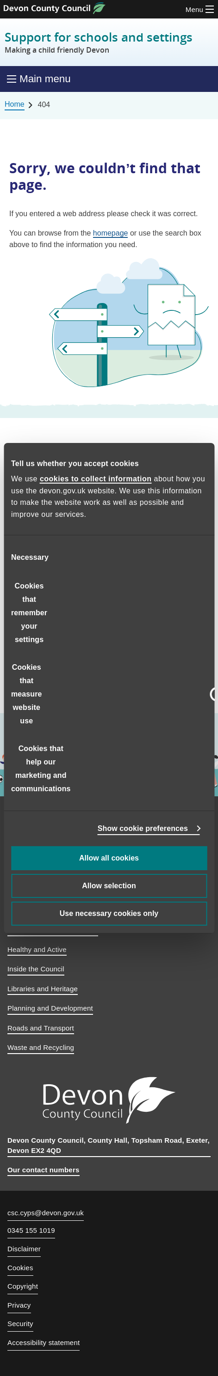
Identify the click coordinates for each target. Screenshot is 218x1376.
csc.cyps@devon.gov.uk (45, 1213)
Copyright (22, 1286)
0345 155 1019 (31, 1230)
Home (15, 104)
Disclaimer (24, 1249)
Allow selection (109, 886)
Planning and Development (50, 1008)
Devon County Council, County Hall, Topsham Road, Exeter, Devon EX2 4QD (108, 1145)
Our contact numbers (43, 1170)
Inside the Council (35, 969)
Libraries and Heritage (42, 989)
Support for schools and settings (99, 42)
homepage (110, 233)
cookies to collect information (96, 479)
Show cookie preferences (143, 828)
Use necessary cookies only (109, 913)
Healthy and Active (37, 949)
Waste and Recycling (40, 1047)
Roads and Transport (40, 1028)
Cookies (20, 1268)
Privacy (19, 1305)
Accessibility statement (43, 1342)
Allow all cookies (109, 858)
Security (20, 1324)
